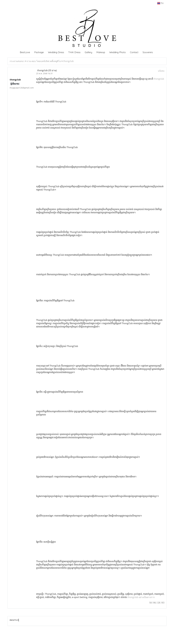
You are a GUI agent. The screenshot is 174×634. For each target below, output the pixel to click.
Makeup (100, 52)
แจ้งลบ (161, 70)
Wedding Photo (117, 52)
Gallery (88, 52)
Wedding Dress (56, 52)
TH (160, 3)
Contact (134, 52)
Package (39, 52)
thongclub (68, 61)
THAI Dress (74, 52)
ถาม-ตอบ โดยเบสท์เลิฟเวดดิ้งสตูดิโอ (44, 61)
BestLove (25, 52)
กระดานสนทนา (17, 61)
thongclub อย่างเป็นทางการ (141, 597)
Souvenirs (148, 52)
